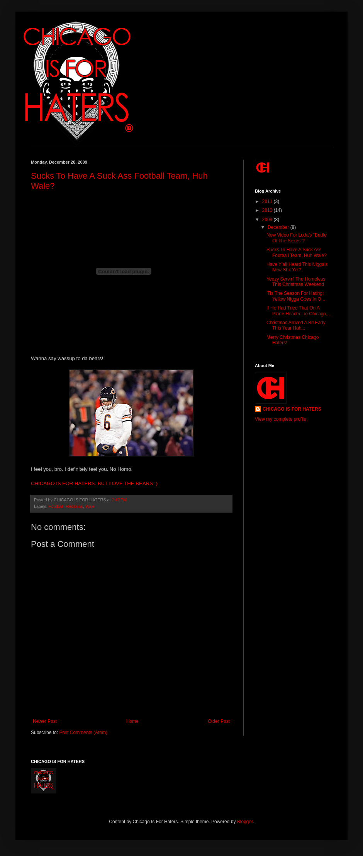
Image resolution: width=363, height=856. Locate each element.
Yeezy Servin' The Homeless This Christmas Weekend (295, 281)
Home (132, 721)
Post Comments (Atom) (83, 732)
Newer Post (45, 721)
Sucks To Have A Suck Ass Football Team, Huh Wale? (296, 252)
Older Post (219, 721)
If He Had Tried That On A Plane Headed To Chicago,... (298, 310)
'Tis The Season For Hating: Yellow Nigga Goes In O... (295, 296)
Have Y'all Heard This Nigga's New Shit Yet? (296, 267)
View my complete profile (280, 419)
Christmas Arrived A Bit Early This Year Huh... (296, 325)
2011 (268, 201)
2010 (268, 210)
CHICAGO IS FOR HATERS (292, 409)
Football (56, 506)
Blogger (245, 821)
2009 (268, 219)
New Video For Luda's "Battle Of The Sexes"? (296, 237)
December (279, 227)
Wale (90, 506)
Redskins (74, 506)
